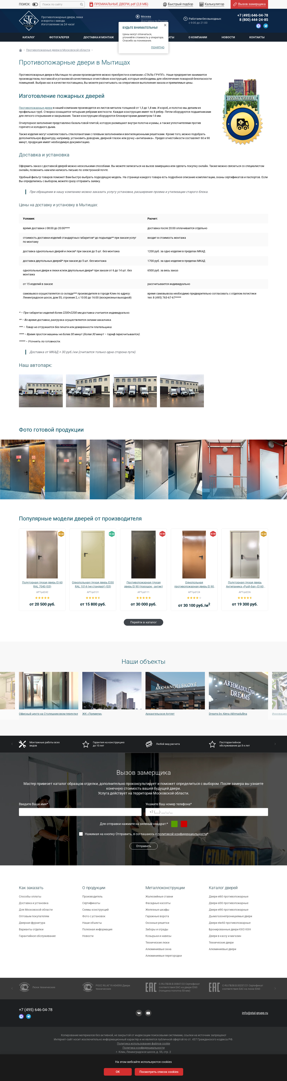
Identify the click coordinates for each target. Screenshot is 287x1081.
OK (118, 1072)
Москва (146, 16)
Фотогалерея (59, 37)
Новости (228, 37)
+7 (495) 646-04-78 (252, 15)
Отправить (143, 846)
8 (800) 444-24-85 (253, 20)
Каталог (29, 37)
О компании (198, 37)
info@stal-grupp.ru (255, 1013)
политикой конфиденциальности (182, 834)
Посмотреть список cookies (159, 1072)
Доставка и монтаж (99, 37)
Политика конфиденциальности (144, 1047)
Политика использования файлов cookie (143, 1043)
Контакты (256, 37)
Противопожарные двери (35, 107)
